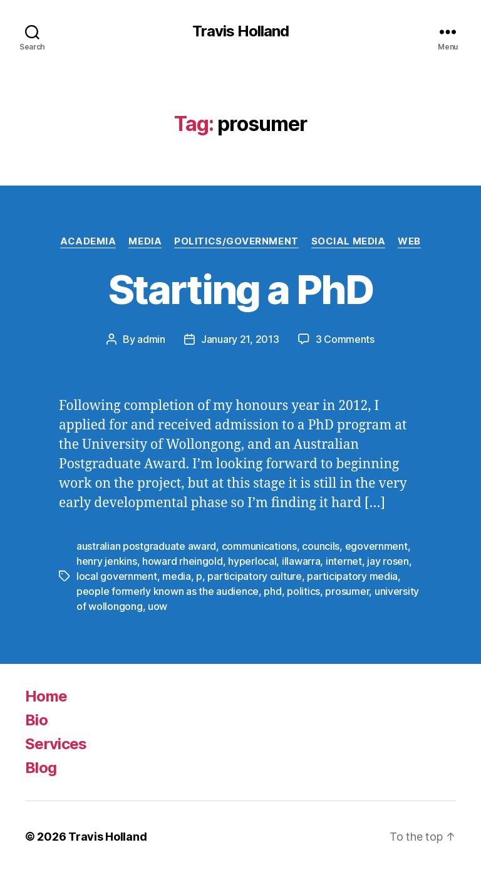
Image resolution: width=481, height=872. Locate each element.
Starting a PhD (240, 289)
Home (46, 696)
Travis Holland (240, 31)
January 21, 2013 (240, 339)
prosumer (347, 591)
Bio (36, 720)
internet (344, 561)
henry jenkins (106, 561)
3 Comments (345, 339)
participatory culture (254, 576)
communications (259, 546)
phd (272, 591)
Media (145, 241)
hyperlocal (252, 561)
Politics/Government (236, 241)
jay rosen (388, 561)
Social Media (348, 241)
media (176, 576)
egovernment (376, 546)
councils (320, 546)
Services (56, 744)
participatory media (352, 576)
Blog (40, 768)
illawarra (301, 561)
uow (157, 606)
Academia (88, 241)
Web (409, 241)
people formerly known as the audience (167, 591)
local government (116, 576)
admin (151, 339)
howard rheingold (182, 561)
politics (303, 591)
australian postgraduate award (146, 546)
